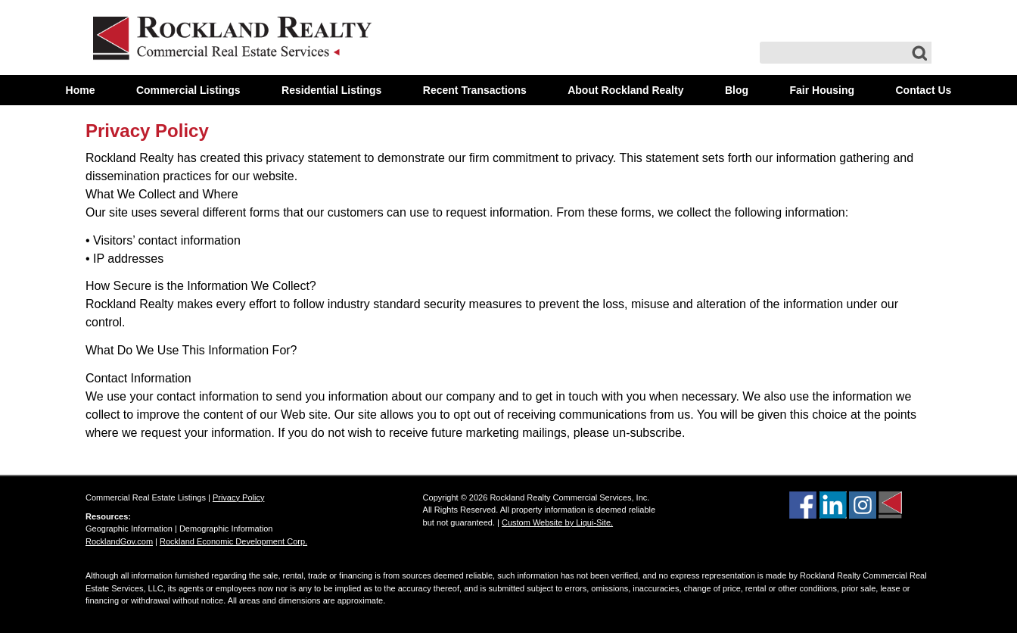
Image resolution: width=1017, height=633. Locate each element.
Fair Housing (821, 90)
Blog (736, 90)
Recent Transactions (475, 90)
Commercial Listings (188, 90)
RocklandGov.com (119, 541)
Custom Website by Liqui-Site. (557, 522)
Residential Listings (331, 90)
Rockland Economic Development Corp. (233, 541)
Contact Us (923, 90)
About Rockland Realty (625, 90)
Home (80, 90)
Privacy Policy (147, 130)
